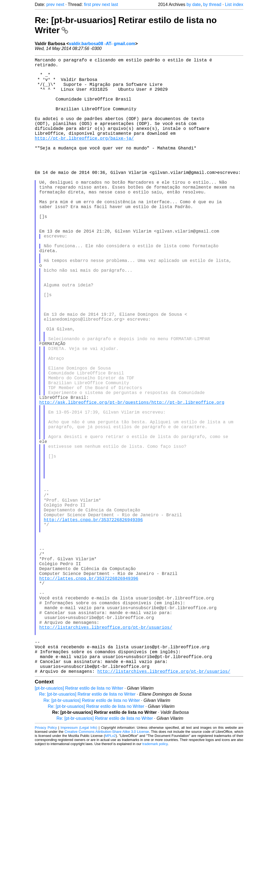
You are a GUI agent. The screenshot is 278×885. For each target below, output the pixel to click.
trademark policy (155, 881)
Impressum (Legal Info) (79, 864)
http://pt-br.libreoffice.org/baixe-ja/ (84, 157)
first (87, 4)
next (60, 4)
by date (194, 4)
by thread (212, 4)
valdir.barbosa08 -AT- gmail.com (102, 43)
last (114, 4)
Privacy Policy (46, 864)
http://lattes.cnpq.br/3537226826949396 (93, 623)
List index (234, 4)
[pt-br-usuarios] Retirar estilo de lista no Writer (79, 825)
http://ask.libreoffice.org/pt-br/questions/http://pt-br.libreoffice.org (132, 479)
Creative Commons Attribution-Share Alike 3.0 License (107, 869)
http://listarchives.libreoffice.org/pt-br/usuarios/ (105, 754)
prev (50, 4)
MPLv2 (110, 873)
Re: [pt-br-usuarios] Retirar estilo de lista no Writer (87, 831)
